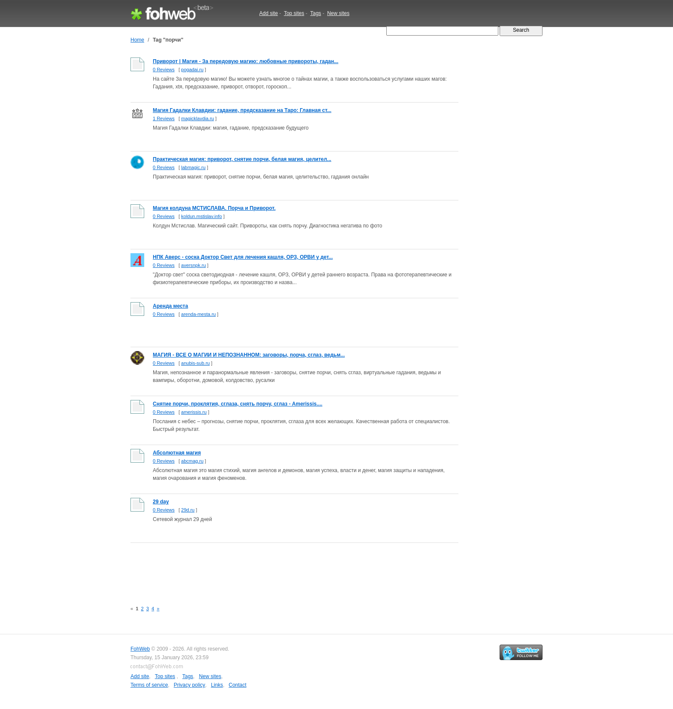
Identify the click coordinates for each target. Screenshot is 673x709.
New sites (338, 13)
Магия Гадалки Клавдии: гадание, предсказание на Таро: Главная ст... (242, 110)
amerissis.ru (193, 412)
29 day (161, 502)
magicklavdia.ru (197, 118)
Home (137, 40)
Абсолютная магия (177, 453)
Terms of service (149, 685)
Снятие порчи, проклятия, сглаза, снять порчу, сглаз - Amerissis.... (237, 404)
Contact (237, 685)
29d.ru (187, 509)
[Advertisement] (286, 567)
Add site (268, 13)
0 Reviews (164, 69)
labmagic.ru (193, 167)
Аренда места (170, 306)
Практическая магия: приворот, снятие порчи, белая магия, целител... (242, 159)
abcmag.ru (192, 461)
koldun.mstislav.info (201, 216)
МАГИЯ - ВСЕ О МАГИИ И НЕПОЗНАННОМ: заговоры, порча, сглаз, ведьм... (249, 355)
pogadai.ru (192, 69)
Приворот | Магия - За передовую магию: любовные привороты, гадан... (245, 61)
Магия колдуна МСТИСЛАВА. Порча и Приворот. (214, 208)
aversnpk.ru (193, 265)
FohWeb (140, 649)
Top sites (294, 13)
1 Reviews (164, 118)
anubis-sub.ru (195, 363)
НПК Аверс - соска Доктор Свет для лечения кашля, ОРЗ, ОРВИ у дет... (243, 257)
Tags (315, 13)
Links (217, 685)
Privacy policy (189, 685)
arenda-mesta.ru (198, 314)
